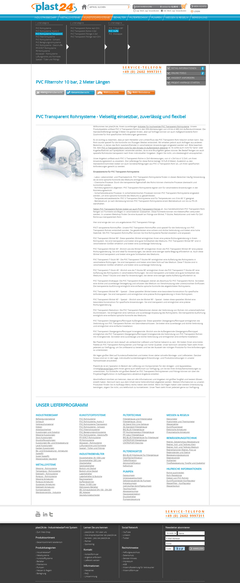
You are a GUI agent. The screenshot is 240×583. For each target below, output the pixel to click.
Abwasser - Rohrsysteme (90, 442)
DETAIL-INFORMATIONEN (183, 68)
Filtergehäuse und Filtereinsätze (137, 418)
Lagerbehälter (85, 473)
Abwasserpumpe (130, 491)
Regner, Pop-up (188, 449)
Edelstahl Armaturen (45, 487)
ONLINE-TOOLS (178, 73)
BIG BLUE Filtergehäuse (133, 429)
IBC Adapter (84, 492)
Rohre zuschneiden (175, 472)
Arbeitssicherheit (43, 429)
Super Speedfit (42, 456)
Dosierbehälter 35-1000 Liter (92, 457)
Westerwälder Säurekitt (46, 458)
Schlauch (40, 421)
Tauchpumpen (129, 488)
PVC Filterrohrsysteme (89, 429)
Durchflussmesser (175, 426)
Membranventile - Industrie (48, 492)
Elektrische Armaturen (177, 429)
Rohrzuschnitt (111, 92)
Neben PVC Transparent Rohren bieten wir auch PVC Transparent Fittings (126, 209)
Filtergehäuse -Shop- (132, 421)
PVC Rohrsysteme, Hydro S (91, 421)
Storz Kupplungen (44, 437)
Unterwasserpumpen (132, 478)
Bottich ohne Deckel (88, 471)
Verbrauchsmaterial (45, 424)
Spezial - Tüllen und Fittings (92, 448)
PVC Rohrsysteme (87, 418)
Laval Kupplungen (44, 445)
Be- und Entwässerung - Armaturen (52, 450)
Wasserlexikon (173, 486)
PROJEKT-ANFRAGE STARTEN (185, 82)
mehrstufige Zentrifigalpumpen (137, 486)
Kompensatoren (43, 489)
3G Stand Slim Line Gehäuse (136, 424)
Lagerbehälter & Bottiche (90, 476)
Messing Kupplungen (45, 434)
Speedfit (39, 453)
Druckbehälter (129, 496)
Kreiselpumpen (130, 483)
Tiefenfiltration (130, 460)
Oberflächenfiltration (132, 457)
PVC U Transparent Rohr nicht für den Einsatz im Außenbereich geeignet (135, 147)
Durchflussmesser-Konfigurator (181, 480)
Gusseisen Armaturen (45, 484)
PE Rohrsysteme (86, 440)
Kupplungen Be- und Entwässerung (52, 442)
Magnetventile (173, 457)
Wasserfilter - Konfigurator (179, 483)
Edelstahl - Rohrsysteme (47, 473)
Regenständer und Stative (178, 452)
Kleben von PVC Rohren (178, 478)
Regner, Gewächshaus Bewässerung (183, 441)
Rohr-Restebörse (141, 92)
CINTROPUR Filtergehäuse (135, 440)
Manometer (172, 418)
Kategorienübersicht (51, 92)
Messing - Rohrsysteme (46, 468)
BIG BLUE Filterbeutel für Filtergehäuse (141, 455)
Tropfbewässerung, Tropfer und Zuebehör (186, 463)
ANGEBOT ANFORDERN (182, 77)
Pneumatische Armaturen (178, 432)
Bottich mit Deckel (87, 468)
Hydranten (171, 460)
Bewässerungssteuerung (178, 455)
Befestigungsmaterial (45, 418)
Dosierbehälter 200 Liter (90, 460)
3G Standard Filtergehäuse (135, 426)
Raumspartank (86, 479)
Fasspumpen (129, 475)
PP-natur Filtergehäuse (133, 434)
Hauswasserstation (131, 494)
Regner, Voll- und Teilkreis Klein (181, 444)
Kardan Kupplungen (45, 448)
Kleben (39, 426)
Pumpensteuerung (131, 499)
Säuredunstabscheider (89, 495)
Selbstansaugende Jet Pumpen (137, 480)
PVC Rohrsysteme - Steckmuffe (93, 434)
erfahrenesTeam (106, 368)
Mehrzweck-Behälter (88, 487)
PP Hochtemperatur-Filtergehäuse (138, 432)
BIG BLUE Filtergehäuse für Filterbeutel (141, 437)
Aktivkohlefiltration (132, 463)
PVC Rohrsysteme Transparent (93, 424)
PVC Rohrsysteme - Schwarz (92, 426)
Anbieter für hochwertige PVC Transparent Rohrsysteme (163, 126)
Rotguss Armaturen (44, 481)
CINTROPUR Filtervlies (133, 442)
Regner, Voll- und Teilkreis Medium (183, 447)
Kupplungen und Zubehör (48, 432)
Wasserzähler (172, 424)
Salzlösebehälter (86, 465)
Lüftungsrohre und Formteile (92, 445)
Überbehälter (85, 463)
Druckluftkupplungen (46, 440)
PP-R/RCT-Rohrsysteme (90, 437)
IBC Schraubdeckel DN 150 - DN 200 (95, 489)
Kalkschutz (128, 465)
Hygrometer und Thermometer (181, 421)
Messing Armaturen (45, 479)
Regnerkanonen (174, 449)
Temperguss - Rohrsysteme (48, 471)
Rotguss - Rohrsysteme (46, 476)
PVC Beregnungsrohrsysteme (92, 432)
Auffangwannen (86, 481)
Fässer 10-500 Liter (87, 484)
